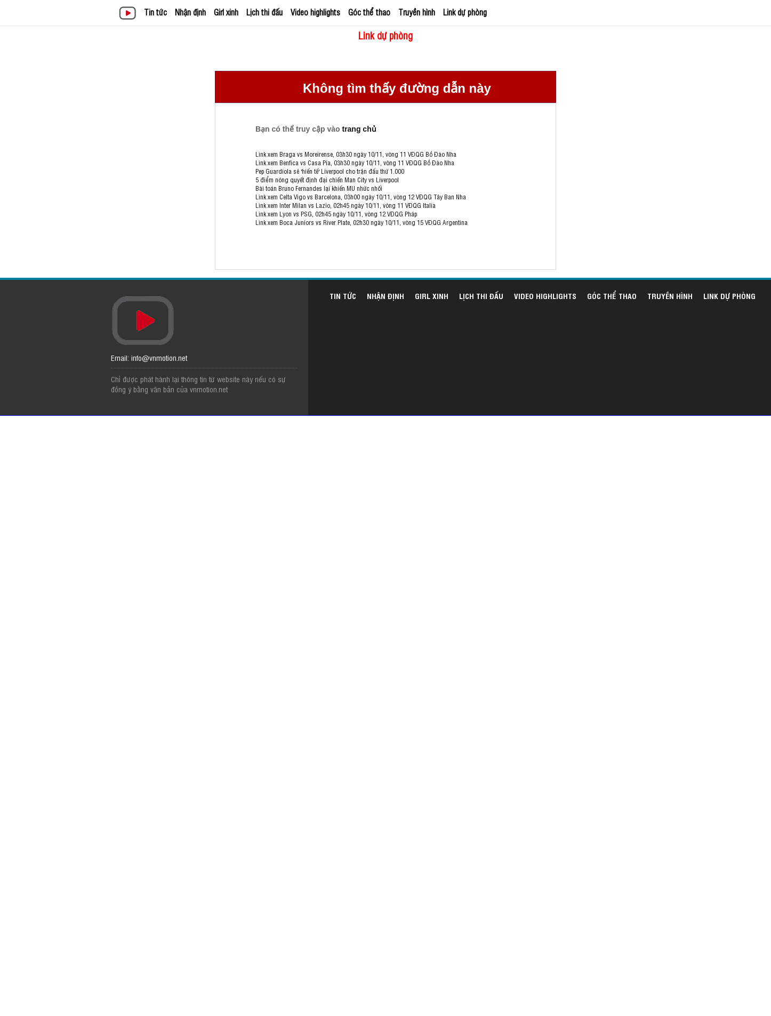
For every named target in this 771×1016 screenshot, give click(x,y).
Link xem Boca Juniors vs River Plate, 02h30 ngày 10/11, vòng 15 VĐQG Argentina (361, 222)
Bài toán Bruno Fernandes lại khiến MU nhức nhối (318, 188)
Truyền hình (416, 12)
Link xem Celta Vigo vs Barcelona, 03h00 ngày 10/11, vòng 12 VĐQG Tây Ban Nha (360, 196)
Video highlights (315, 12)
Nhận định (190, 12)
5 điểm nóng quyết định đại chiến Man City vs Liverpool (327, 179)
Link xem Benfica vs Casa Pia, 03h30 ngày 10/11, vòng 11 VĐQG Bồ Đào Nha (354, 162)
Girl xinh (226, 12)
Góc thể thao (369, 12)
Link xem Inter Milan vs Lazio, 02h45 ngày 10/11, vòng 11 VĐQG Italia (345, 205)
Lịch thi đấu (264, 12)
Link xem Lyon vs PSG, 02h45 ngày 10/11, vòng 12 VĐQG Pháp (336, 213)
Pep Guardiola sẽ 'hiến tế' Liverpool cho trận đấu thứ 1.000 (329, 171)
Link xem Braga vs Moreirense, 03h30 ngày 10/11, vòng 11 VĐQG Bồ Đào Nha (355, 154)
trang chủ (359, 129)
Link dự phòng (465, 12)
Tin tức (155, 12)
